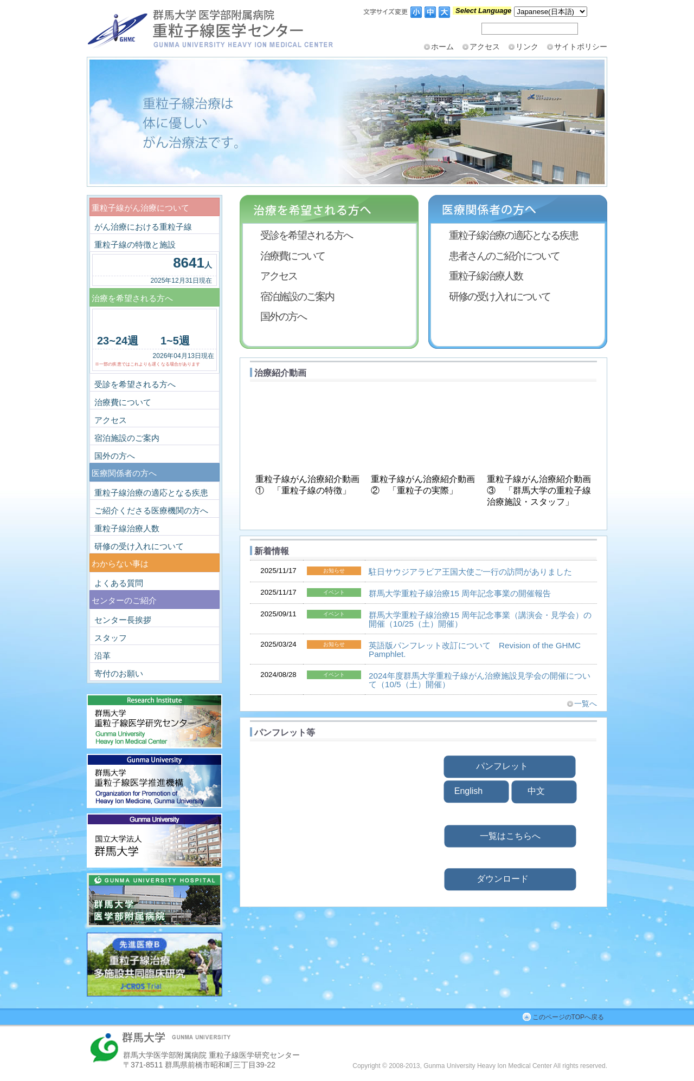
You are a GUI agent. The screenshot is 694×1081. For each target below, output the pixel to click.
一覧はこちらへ (510, 836)
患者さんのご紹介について (504, 256)
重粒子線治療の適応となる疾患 (513, 235)
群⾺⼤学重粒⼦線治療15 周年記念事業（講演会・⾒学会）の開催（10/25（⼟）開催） (480, 619)
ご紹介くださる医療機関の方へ (151, 510)
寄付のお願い (118, 673)
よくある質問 (118, 583)
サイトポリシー (580, 46)
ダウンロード (503, 878)
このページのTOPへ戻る (568, 1017)
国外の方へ (283, 316)
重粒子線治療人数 (486, 276)
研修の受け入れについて (499, 296)
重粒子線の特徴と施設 (135, 244)
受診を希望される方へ (306, 235)
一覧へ (585, 703)
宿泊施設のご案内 (297, 296)
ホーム (442, 46)
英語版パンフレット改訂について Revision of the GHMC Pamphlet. (475, 650)
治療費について (292, 256)
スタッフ (110, 637)
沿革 (102, 655)
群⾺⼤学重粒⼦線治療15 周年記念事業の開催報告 (460, 593)
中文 (536, 791)
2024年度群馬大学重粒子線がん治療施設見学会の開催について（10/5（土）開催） (479, 680)
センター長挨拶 (122, 619)
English (468, 791)
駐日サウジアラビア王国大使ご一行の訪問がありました (470, 571)
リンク (527, 46)
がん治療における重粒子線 (143, 226)
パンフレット (502, 766)
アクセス (485, 46)
